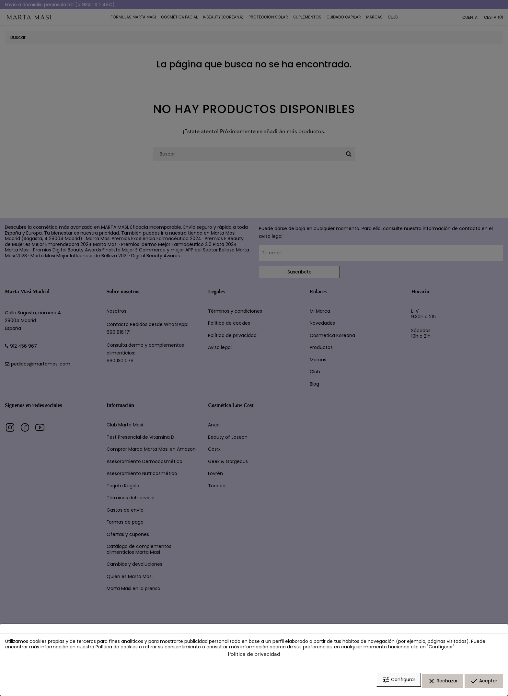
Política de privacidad (254, 658)
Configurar (398, 684)
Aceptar (483, 684)
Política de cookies (117, 651)
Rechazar (443, 684)
